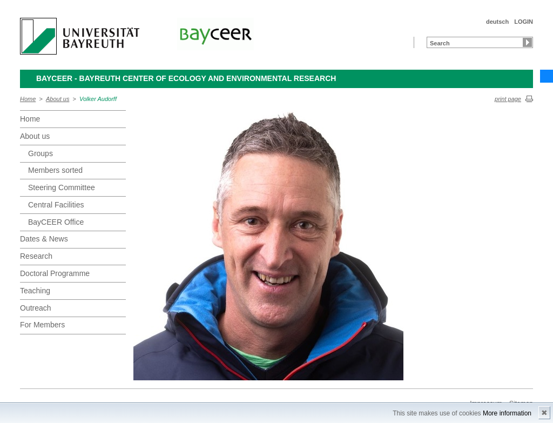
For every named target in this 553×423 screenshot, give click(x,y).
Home (28, 99)
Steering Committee (61, 187)
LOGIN (523, 21)
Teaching (35, 290)
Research (36, 256)
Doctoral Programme (55, 273)
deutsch (497, 21)
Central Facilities (56, 204)
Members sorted (55, 170)
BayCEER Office (56, 222)
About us (57, 99)
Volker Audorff (98, 99)
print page (508, 99)
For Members (42, 324)
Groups (40, 153)
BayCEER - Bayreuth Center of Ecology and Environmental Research (186, 78)
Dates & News (44, 238)
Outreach (35, 308)
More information (507, 413)
